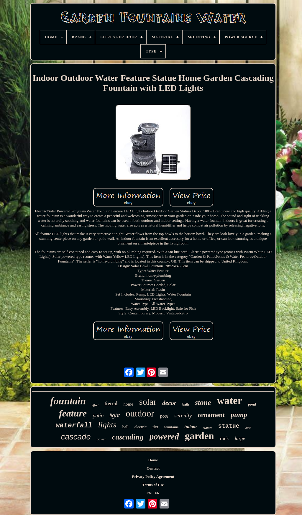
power (101, 439)
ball (125, 427)
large (240, 438)
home (128, 404)
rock (224, 438)
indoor (190, 426)
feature (73, 413)
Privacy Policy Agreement (153, 476)
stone (203, 402)
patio (98, 416)
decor (169, 402)
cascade (76, 436)
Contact (153, 468)
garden (199, 436)
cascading (128, 437)
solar (147, 401)
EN (149, 493)
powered (164, 436)
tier (155, 426)
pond (252, 404)
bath (185, 404)
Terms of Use (153, 485)
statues (207, 427)
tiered (111, 403)
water (229, 400)
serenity (183, 415)
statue (228, 426)
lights (107, 424)
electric (140, 427)
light (114, 415)
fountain (68, 401)
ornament (211, 415)
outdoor (140, 413)
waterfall (73, 425)
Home (153, 460)
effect (95, 405)
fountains (171, 427)
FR (157, 493)
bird (248, 427)
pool (164, 416)
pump (239, 415)
